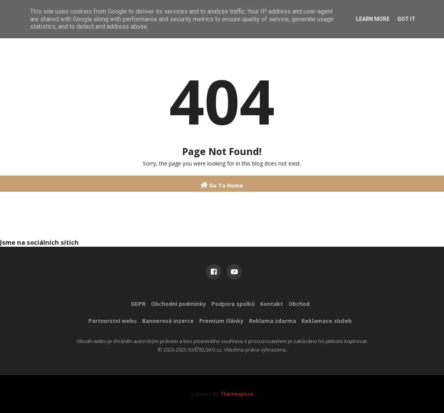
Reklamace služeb (327, 320)
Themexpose (236, 394)
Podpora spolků (233, 303)
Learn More (373, 19)
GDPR (138, 303)
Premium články (221, 320)
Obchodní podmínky (178, 303)
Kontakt (271, 303)
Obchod (299, 303)
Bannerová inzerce (168, 320)
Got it (406, 19)
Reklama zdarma (272, 320)
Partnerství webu (112, 320)
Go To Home (222, 185)
